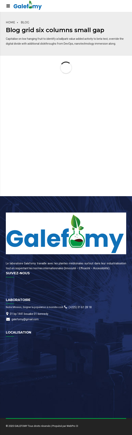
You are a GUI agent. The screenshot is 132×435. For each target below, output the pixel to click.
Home (10, 22)
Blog (25, 22)
